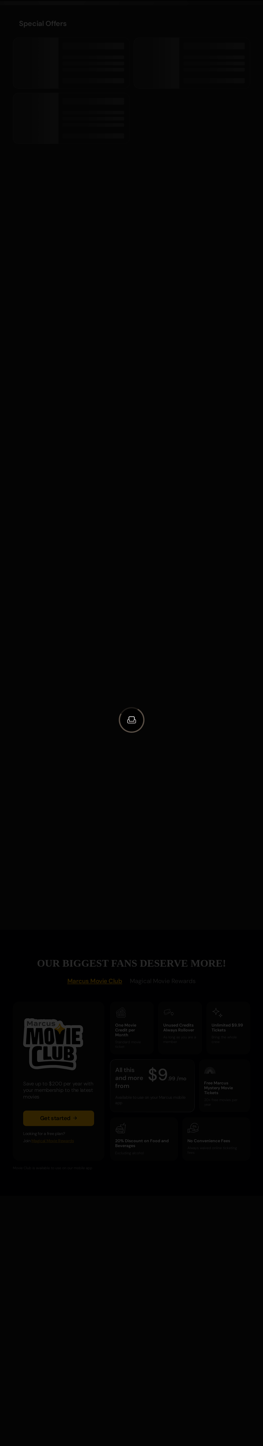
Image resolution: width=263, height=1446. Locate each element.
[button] (131, 720)
